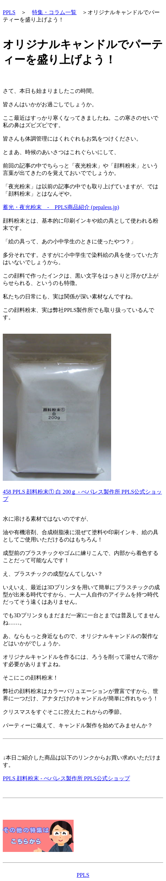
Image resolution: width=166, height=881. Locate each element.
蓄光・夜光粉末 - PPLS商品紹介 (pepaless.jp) (61, 207)
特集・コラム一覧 (54, 12)
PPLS (9, 12)
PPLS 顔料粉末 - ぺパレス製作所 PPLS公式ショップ (66, 778)
